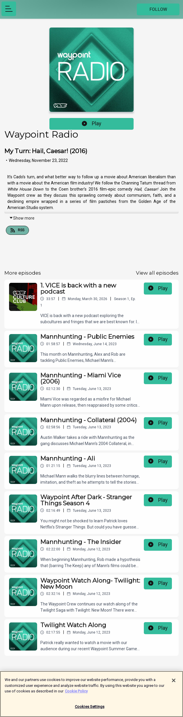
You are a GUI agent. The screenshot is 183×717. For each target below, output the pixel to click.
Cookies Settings (89, 709)
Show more (21, 218)
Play (91, 123)
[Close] (173, 682)
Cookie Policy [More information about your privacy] (76, 693)
